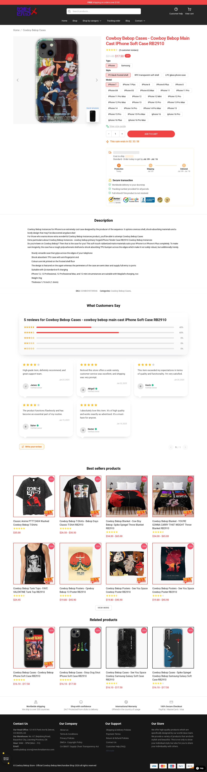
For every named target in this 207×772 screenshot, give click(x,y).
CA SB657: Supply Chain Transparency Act (79, 746)
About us (64, 730)
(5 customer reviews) (128, 50)
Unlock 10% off (6, 758)
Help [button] (199, 768)
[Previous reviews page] (171, 447)
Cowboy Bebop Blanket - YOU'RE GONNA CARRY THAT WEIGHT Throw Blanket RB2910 (172, 525)
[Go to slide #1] (49, 131)
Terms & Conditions (69, 734)
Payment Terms (113, 734)
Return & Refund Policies (117, 738)
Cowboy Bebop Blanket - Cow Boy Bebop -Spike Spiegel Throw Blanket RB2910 (125, 525)
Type (108, 61)
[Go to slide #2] (65, 131)
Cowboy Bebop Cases (34, 30)
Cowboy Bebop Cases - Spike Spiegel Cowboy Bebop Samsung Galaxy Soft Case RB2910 (172, 676)
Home (16, 30)
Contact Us (111, 742)
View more (103, 608)
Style (108, 70)
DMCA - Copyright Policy (71, 742)
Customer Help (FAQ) (116, 746)
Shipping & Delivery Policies (118, 730)
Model (109, 80)
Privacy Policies (67, 738)
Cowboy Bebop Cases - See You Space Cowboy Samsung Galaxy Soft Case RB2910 (126, 676)
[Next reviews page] (185, 447)
